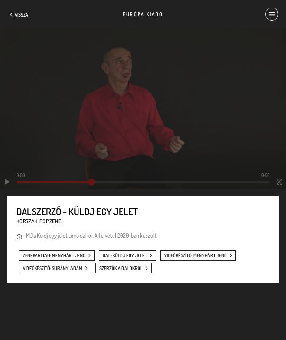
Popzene (50, 221)
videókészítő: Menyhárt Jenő (195, 255)
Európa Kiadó (143, 14)
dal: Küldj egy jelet (125, 255)
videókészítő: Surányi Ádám (52, 268)
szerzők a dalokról (121, 268)
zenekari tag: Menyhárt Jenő (54, 255)
